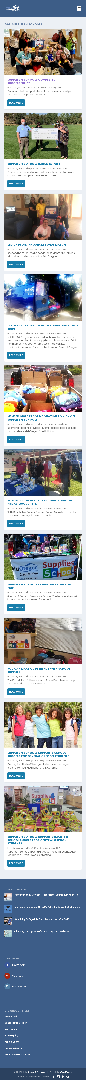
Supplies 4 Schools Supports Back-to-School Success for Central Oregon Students (38, 840)
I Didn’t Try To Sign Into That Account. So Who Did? (41, 919)
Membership (11, 1016)
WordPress (66, 1072)
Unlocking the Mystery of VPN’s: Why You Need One (41, 931)
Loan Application (13, 1048)
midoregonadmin (18, 168)
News (59, 168)
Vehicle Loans (12, 1041)
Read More (16, 102)
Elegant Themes (36, 1072)
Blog (42, 168)
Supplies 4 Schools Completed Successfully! (31, 81)
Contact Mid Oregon (15, 1022)
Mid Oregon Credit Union (21, 87)
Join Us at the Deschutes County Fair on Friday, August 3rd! (39, 502)
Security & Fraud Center (17, 1054)
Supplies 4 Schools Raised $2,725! (33, 164)
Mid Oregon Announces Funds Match (36, 244)
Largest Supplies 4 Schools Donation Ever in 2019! (43, 327)
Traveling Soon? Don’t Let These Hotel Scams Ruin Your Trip (45, 894)
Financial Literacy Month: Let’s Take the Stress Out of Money (46, 906)
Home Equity (11, 1035)
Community (50, 87)
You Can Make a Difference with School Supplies (39, 670)
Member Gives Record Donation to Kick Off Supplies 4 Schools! (41, 417)
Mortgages (10, 1029)
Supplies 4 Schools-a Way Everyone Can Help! (39, 586)
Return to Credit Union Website (33, 1076)
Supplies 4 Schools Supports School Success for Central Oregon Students (38, 754)
